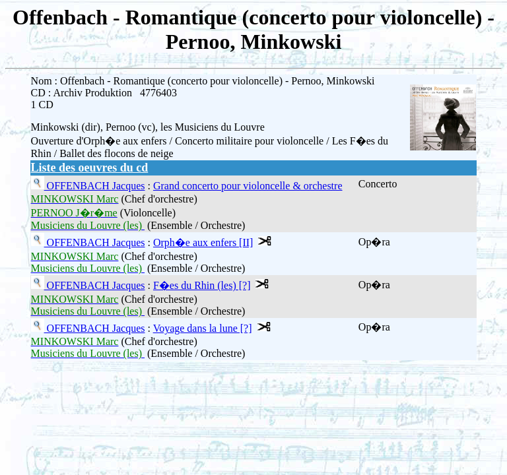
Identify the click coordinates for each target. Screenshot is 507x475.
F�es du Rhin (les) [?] (202, 285)
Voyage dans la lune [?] (202, 328)
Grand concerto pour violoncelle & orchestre (248, 185)
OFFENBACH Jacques (94, 185)
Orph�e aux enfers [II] (203, 242)
